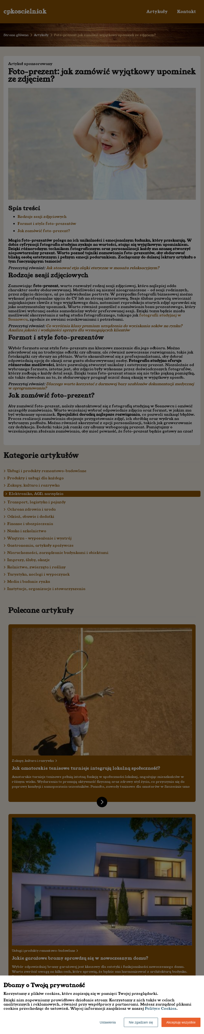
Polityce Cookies (160, 1008)
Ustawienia (108, 1022)
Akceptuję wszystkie (181, 1022)
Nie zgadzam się (141, 1022)
